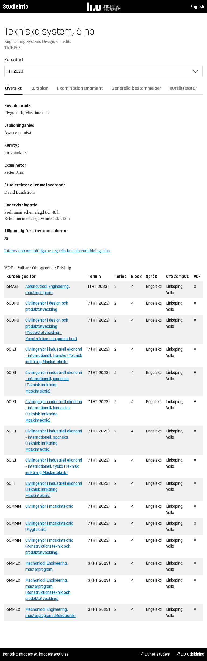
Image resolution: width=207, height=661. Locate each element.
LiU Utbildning (190, 654)
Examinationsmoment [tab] (80, 88)
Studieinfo (15, 6)
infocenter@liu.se (54, 654)
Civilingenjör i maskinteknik (49, 506)
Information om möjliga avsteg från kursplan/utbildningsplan (57, 250)
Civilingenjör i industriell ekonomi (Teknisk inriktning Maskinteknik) (53, 489)
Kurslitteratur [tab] (183, 88)
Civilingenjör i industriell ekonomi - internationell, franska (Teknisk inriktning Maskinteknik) (53, 355)
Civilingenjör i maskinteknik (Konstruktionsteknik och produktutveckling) (49, 546)
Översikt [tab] (13, 88)
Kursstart (13, 60)
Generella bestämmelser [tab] (136, 88)
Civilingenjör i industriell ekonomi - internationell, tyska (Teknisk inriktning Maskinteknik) (53, 466)
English (197, 6)
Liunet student (155, 654)
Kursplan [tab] (39, 88)
